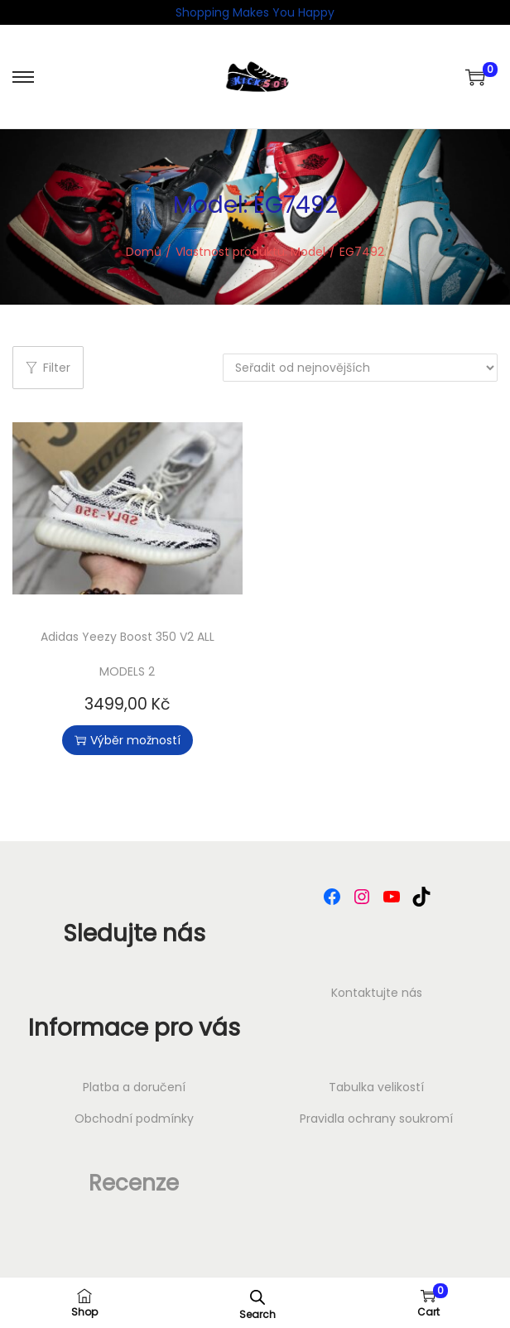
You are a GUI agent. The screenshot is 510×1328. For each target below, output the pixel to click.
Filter (48, 367)
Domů (143, 251)
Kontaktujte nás (376, 992)
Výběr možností (127, 740)
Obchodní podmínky (134, 1118)
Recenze (134, 1183)
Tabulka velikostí (376, 1087)
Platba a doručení (134, 1087)
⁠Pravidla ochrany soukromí (376, 1118)
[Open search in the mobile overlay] (257, 1296)
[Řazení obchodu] (360, 367)
